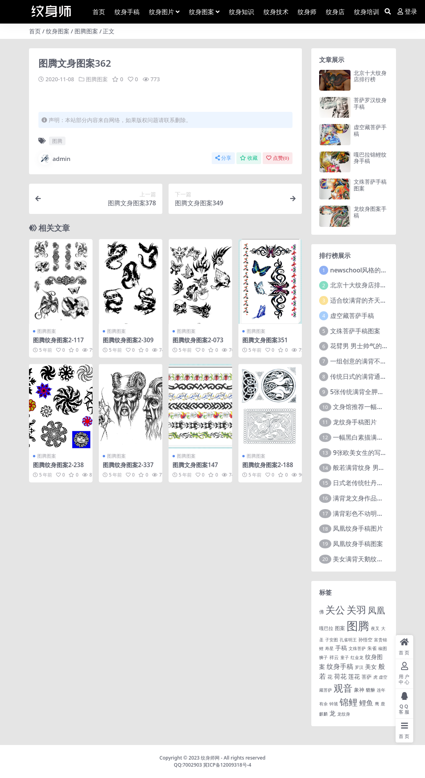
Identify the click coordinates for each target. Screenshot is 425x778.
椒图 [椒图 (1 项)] (382, 648)
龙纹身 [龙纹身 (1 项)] (343, 714)
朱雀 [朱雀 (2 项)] (372, 648)
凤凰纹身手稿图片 (358, 528)
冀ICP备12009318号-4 (227, 765)
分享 (223, 158)
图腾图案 (86, 31)
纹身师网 (210, 757)
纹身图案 (57, 31)
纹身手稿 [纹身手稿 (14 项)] (340, 666)
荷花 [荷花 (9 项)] (340, 676)
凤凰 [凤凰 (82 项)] (376, 610)
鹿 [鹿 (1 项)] (383, 704)
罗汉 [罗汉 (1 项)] (359, 667)
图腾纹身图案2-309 (128, 340)
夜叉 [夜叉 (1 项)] (375, 628)
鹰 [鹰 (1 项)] (377, 704)
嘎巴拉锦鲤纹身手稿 (370, 158)
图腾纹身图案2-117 (58, 340)
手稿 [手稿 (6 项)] (341, 648)
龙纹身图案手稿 (370, 212)
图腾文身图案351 (265, 340)
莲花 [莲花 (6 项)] (354, 676)
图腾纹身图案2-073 (198, 340)
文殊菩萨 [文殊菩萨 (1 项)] (357, 648)
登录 (407, 11)
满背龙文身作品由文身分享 (370, 498)
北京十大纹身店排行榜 (370, 76)
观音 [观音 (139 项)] (343, 688)
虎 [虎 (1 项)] (375, 677)
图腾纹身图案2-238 (58, 465)
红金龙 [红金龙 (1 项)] (357, 657)
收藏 (249, 158)
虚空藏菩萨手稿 (370, 130)
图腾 (57, 140)
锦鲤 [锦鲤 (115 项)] (349, 702)
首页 (35, 31)
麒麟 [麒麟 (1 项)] (323, 714)
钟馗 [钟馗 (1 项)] (333, 704)
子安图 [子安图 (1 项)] (331, 640)
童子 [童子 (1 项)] (344, 657)
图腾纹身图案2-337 (128, 465)
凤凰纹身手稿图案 (358, 543)
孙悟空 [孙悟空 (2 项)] (365, 639)
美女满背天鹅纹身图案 (364, 559)
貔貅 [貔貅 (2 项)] (370, 690)
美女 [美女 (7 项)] (371, 666)
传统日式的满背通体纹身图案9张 (375, 376)
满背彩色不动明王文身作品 (370, 513)
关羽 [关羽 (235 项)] (356, 609)
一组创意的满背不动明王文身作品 (377, 361)
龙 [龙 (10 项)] (332, 713)
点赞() (277, 158)
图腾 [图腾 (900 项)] (358, 626)
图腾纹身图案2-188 (267, 465)
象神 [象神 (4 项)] (359, 689)
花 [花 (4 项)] (329, 676)
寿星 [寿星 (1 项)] (329, 648)
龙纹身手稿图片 (355, 422)
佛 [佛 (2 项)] (321, 611)
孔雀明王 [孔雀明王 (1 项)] (348, 640)
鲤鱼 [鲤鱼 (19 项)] (366, 702)
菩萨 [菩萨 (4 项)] (366, 676)
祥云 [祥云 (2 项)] (334, 657)
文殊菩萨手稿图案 (370, 185)
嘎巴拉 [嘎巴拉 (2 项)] (326, 628)
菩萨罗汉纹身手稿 (370, 103)
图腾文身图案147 (195, 465)
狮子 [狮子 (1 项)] (323, 657)
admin (54, 158)
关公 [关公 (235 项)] (335, 609)
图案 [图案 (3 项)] (340, 628)
